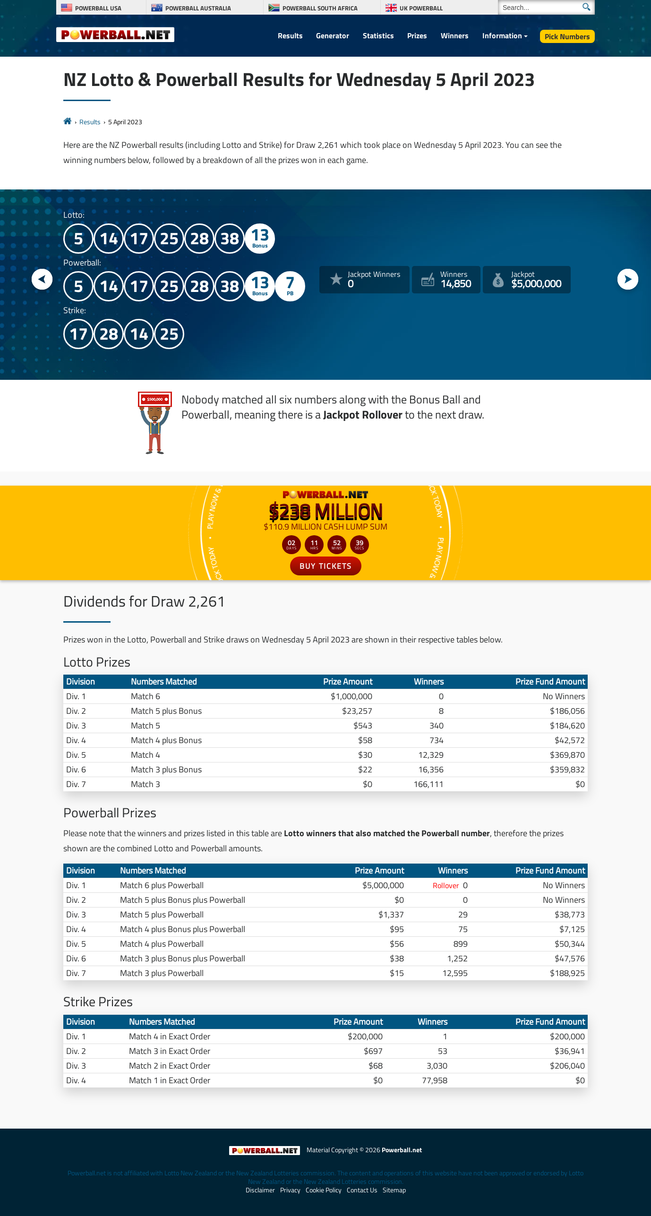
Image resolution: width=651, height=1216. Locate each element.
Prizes (417, 35)
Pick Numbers (567, 36)
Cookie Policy (324, 1190)
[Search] (546, 7)
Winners (455, 35)
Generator (332, 35)
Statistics (378, 35)
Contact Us (362, 1190)
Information (502, 35)
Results (290, 35)
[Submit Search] (586, 7)
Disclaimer (260, 1190)
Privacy (290, 1190)
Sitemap (394, 1190)
